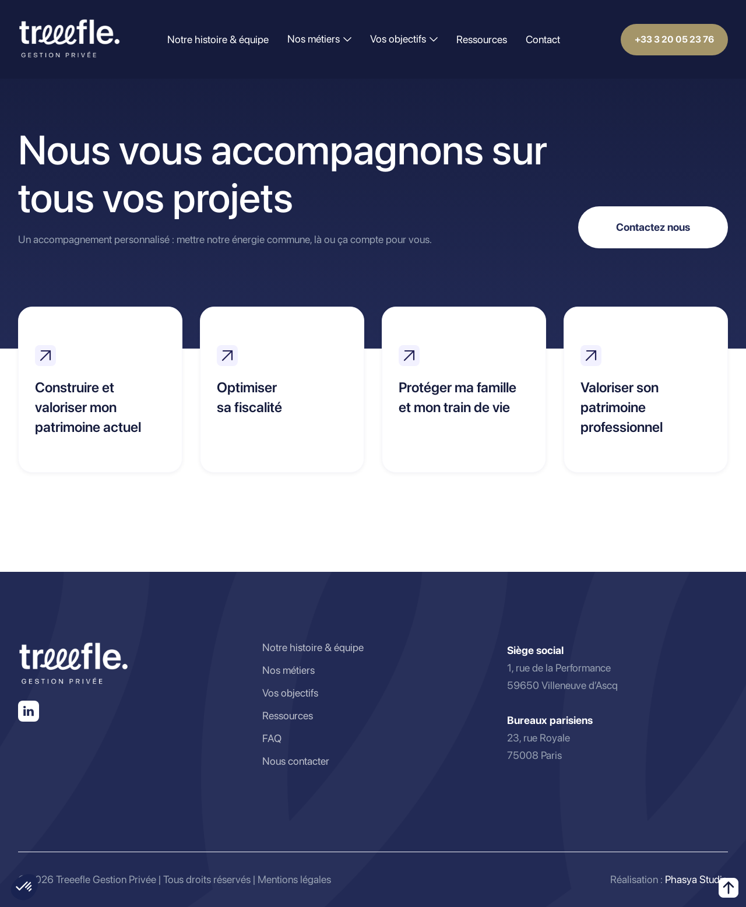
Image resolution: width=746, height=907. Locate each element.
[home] (69, 39)
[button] (319, 39)
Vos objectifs (290, 693)
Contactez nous (653, 227)
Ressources (481, 39)
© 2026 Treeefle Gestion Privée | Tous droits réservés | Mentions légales (174, 879)
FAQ (271, 738)
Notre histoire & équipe (218, 39)
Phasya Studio (696, 879)
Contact (543, 39)
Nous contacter (295, 761)
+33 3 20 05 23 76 (674, 39)
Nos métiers (288, 670)
